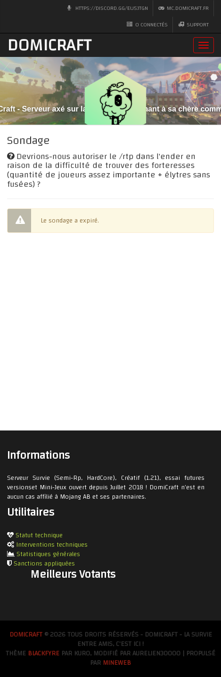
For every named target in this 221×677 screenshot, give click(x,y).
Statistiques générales (48, 554)
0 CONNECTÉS (147, 24)
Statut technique (39, 535)
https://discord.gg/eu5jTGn (107, 8)
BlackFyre (43, 653)
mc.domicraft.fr (183, 8)
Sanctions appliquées (44, 564)
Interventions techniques (52, 545)
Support (193, 24)
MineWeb (117, 663)
